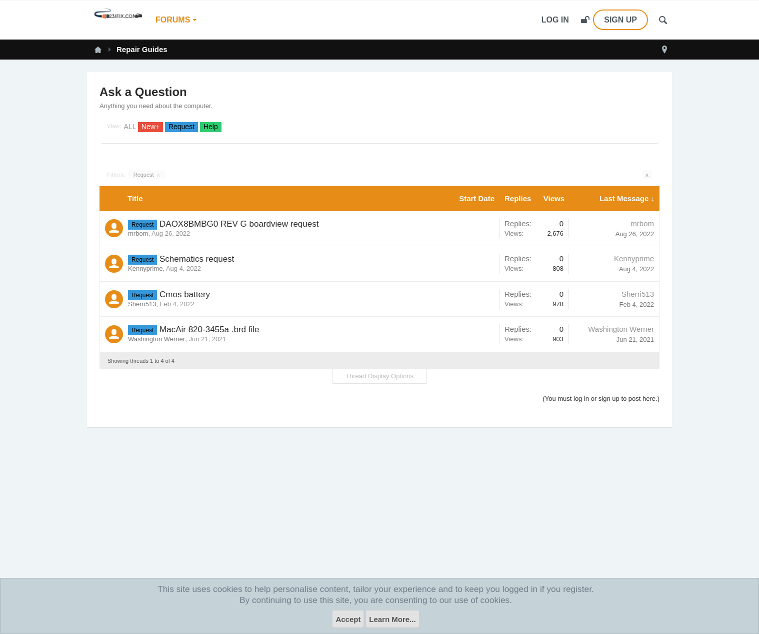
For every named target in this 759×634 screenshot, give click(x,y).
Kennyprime (145, 268)
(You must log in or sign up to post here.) (601, 398)
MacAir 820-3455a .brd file (209, 329)
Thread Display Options (380, 376)
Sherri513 (142, 304)
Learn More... (392, 619)
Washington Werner (156, 339)
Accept (348, 619)
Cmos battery (185, 294)
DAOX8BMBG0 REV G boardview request (239, 224)
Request (147, 175)
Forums (173, 20)
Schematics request (197, 259)
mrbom (138, 233)
